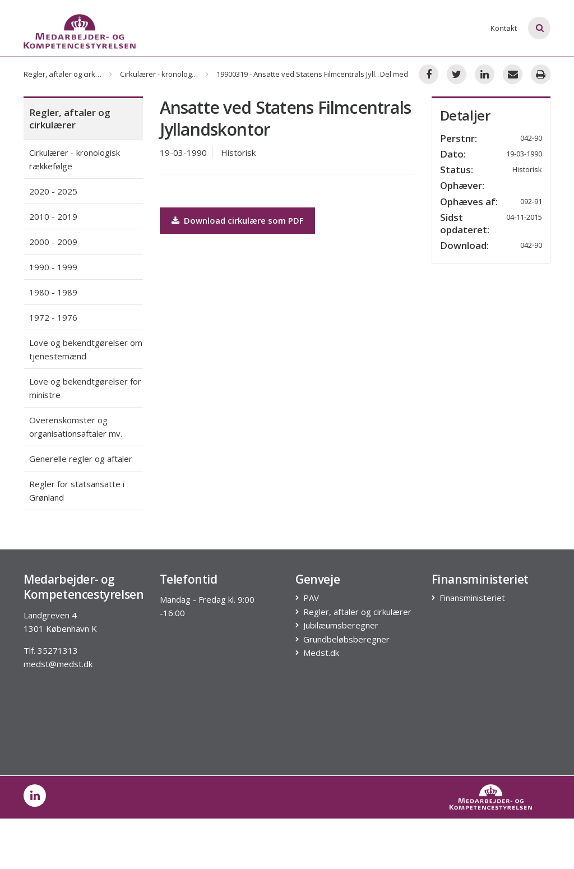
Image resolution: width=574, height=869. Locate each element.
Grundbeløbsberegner (347, 639)
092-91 (531, 201)
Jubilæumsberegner (341, 625)
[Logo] (80, 31)
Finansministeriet (472, 598)
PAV (311, 598)
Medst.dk (321, 653)
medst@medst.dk (58, 663)
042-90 (531, 245)
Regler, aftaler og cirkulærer (71, 74)
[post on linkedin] (35, 795)
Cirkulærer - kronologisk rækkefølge (181, 74)
